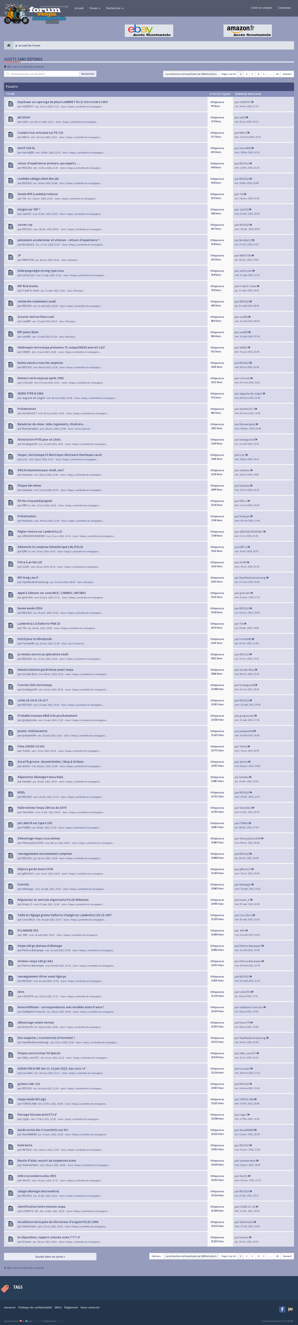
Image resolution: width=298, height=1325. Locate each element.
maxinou (27, 474)
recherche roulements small (37, 301)
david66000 (29, 1134)
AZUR (25, 566)
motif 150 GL (26, 148)
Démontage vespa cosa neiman (39, 838)
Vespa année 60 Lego (32, 1099)
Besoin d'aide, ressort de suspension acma (47, 1160)
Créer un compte (261, 8)
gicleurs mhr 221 (29, 1084)
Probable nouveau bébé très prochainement (47, 716)
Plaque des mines (29, 485)
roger (25, 1119)
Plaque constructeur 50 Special (39, 1053)
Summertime (30, 1165)
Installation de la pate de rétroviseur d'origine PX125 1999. (58, 1222)
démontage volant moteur (36, 1022)
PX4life (26, 827)
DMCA (58, 1307)
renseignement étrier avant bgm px (42, 976)
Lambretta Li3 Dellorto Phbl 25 (39, 623)
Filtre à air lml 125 (30, 562)
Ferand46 (28, 643)
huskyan (27, 520)
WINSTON (28, 260)
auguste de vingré (33, 398)
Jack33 (26, 214)
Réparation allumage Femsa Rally (40, 777)
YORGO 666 (29, 1103)
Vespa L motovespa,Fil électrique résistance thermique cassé (60, 455)
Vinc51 (26, 1180)
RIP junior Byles (28, 332)
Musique (72, 259)
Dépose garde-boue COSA (35, 869)
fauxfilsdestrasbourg (35, 582)
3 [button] (252, 73)
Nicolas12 (28, 244)
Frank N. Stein (30, 290)
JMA (25, 935)
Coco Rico (28, 919)
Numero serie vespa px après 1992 (41, 378)
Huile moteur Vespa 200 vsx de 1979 (42, 808)
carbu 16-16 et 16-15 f (33, 700)
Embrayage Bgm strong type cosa (41, 271)
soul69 (26, 321)
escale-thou (29, 674)
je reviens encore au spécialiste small (43, 654)
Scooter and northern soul (36, 317)
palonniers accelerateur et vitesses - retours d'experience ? (58, 240)
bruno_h (27, 904)
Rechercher (115, 8)
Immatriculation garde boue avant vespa (45, 670)
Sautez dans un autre (50, 1256)
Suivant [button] (287, 73)
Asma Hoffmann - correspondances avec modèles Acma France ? (61, 1007)
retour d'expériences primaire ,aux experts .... (49, 163)
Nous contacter (90, 1307)
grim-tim (27, 597)
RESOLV (27, 168)
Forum (95, 8)
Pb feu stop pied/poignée (35, 501)
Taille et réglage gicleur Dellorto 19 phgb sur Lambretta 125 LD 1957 (65, 915)
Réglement (71, 1307)
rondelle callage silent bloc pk (38, 179)
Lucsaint (27, 1073)
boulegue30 (29, 444)
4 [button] (258, 73)
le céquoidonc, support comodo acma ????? (47, 1237)
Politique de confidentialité (35, 1307)
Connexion (284, 8)
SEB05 (26, 352)
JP (19, 255)
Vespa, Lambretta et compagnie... (85, 106)
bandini (26, 781)
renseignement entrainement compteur (45, 854)
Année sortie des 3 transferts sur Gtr (43, 1130)
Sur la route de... (83, 428)
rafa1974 (27, 996)
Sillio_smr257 (30, 1057)
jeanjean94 (29, 735)
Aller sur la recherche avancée (25, 66)
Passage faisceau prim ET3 (36, 1114)
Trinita (26, 751)
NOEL (21, 792)
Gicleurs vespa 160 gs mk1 (35, 961)
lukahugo (28, 889)
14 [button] (277, 73)
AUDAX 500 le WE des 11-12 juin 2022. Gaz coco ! (50, 1068)
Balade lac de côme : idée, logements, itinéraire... (51, 424)
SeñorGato (29, 1226)
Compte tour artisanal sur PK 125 (40, 133)
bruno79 (27, 1027)
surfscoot (28, 275)
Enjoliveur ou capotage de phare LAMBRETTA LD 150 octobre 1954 (63, 102)
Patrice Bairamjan (33, 950)
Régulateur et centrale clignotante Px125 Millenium (53, 900)
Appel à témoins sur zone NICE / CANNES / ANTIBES (52, 593)
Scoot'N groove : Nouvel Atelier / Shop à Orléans (51, 762)
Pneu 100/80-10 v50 (31, 746)
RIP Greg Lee (26, 577)
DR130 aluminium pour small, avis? (41, 470)
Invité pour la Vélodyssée (35, 639)
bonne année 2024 (30, 608)
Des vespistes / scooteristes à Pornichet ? (46, 1038)
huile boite (25, 1145)
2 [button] (246, 73)
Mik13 (25, 137)
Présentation (27, 409)
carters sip (25, 225)
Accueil (78, 8)
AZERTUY (27, 106)
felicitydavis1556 (32, 843)
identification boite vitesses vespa (41, 1206)
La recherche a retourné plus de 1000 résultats (191, 73)
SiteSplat (37, 1321)
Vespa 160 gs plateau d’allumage (40, 946)
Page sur (228, 73)
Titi (24, 198)
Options (156, 1256)
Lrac (25, 459)
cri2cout (27, 382)
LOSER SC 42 (30, 1211)
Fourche (23, 884)
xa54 (25, 122)
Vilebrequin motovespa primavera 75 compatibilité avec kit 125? (61, 347)
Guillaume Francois (34, 1011)
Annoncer (10, 1307)
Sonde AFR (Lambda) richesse (38, 194)
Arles (21, 992)
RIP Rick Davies (28, 286)
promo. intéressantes (32, 731)
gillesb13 (28, 873)
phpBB (60, 1321)
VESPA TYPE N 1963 (30, 393)
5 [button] (263, 73)
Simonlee (28, 812)
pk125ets (24, 117)
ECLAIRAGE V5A (28, 930)
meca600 (28, 152)
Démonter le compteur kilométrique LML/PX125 (50, 547)
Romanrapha (30, 428)
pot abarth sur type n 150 (35, 823)
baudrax (27, 490)
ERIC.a (26, 505)
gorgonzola (29, 720)
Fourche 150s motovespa (35, 685)
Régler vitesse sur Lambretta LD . (41, 531)
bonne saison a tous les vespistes (40, 363)
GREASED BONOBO (34, 536)
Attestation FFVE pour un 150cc (39, 439)
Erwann (26, 1242)
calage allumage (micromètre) (38, 1191)
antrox (26, 766)
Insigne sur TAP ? (29, 209)
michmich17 (29, 413)
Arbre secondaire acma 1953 (37, 1176)
